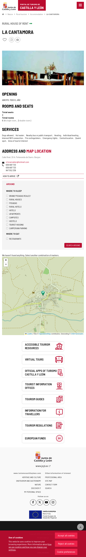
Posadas (11, 203)
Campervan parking (16, 228)
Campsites (12, 217)
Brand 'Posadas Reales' (18, 196)
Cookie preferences (66, 551)
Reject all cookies (66, 543)
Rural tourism (21, 14)
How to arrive (9, 176)
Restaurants (13, 238)
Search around (73, 245)
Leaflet (28, 334)
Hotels (11, 210)
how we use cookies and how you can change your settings (30, 547)
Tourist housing (15, 224)
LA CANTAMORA (52, 14)
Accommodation (36, 14)
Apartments (13, 214)
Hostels (11, 221)
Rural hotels (14, 206)
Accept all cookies (66, 535)
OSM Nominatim (77, 334)
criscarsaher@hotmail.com (17, 162)
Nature (10, 14)
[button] (6, 260)
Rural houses (14, 199)
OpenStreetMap (45, 334)
